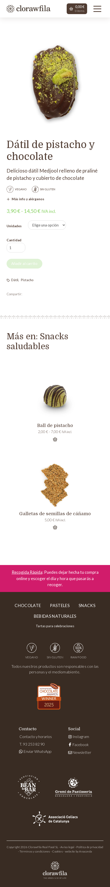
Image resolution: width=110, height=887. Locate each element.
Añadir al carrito (24, 263)
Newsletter (79, 752)
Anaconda (85, 851)
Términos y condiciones (34, 851)
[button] (77, 8)
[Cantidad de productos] (16, 248)
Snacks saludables (37, 341)
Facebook (78, 744)
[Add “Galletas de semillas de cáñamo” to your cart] (55, 527)
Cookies (57, 851)
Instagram (78, 736)
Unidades (14, 226)
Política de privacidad (89, 847)
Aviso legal (67, 847)
